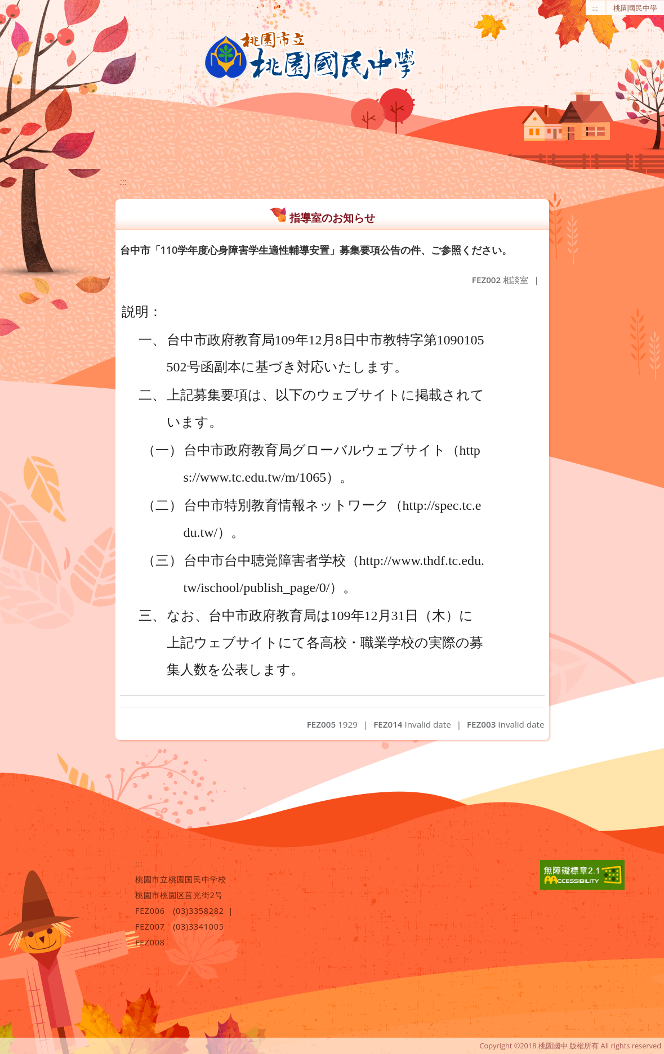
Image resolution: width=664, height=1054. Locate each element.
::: (595, 8)
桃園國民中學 (635, 8)
